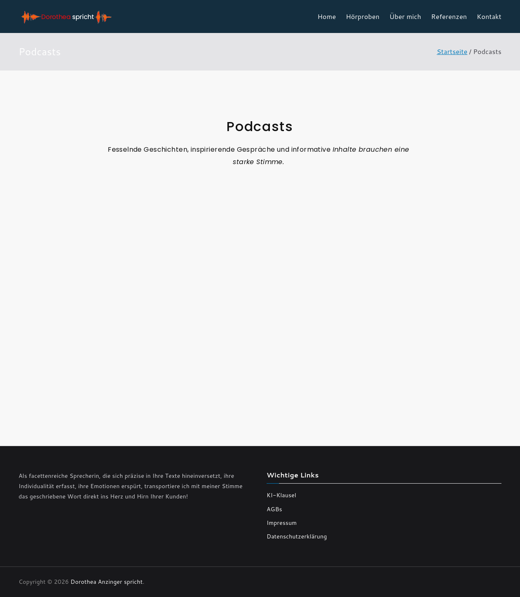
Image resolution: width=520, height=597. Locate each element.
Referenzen (449, 16)
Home (326, 16)
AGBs (274, 509)
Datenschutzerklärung (297, 536)
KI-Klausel (281, 495)
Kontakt (489, 16)
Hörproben (363, 16)
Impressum (282, 523)
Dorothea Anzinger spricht (107, 582)
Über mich (405, 16)
